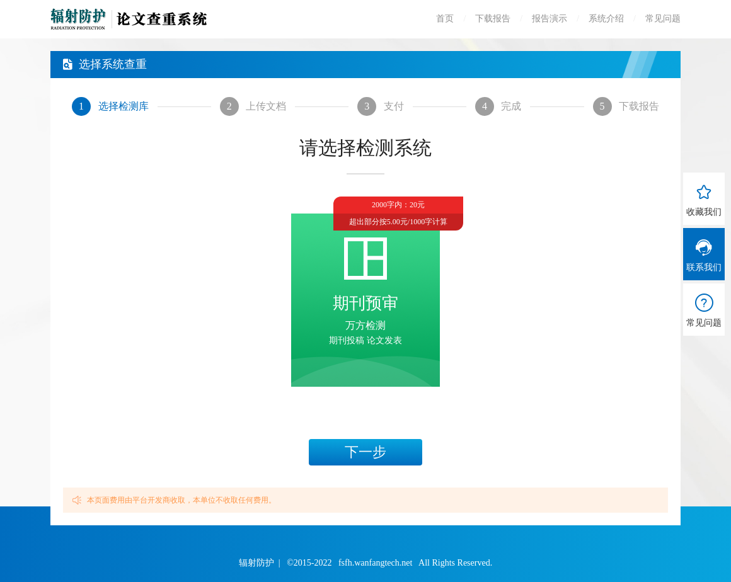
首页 (445, 18)
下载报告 (492, 18)
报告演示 (549, 18)
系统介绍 (606, 18)
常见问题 (663, 18)
